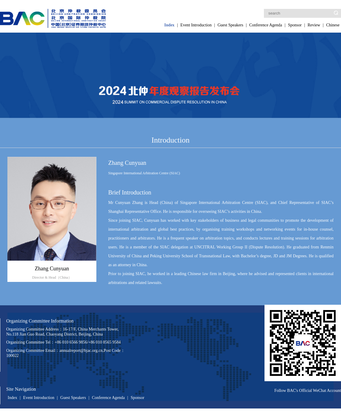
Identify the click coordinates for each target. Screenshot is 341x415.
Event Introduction (195, 25)
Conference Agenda (265, 25)
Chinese (333, 25)
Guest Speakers (230, 25)
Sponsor (295, 25)
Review (313, 25)
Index (169, 25)
